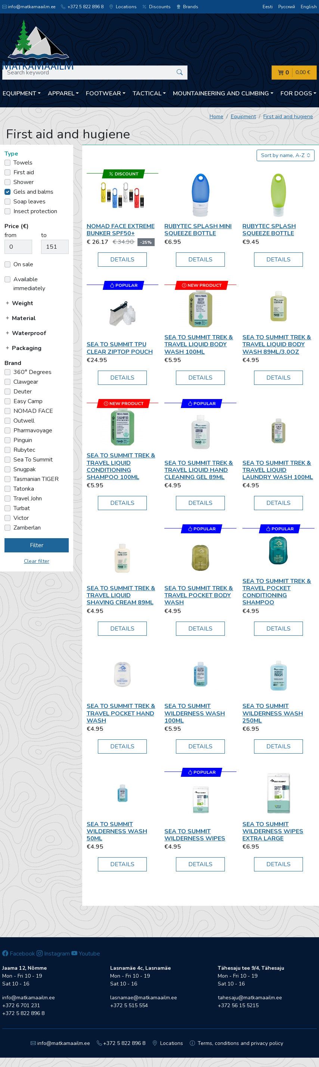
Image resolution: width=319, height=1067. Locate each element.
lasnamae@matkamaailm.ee (143, 997)
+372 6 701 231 (21, 1005)
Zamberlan (27, 528)
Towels (22, 163)
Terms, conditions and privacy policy (237, 1043)
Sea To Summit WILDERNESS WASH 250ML (272, 713)
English (309, 7)
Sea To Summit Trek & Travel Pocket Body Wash (198, 595)
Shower (23, 182)
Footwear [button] (103, 93)
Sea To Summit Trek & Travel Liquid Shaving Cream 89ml (121, 595)
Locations (123, 7)
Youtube (85, 954)
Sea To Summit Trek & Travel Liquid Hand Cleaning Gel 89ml (198, 470)
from (10, 235)
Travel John (27, 498)
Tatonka (23, 489)
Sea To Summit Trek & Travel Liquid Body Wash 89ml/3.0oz (276, 344)
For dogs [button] (296, 93)
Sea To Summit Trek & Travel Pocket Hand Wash (121, 713)
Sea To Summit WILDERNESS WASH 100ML (194, 713)
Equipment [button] (19, 93)
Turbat (21, 508)
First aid (23, 172)
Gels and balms (33, 192)
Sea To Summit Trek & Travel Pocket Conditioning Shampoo (276, 592)
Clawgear (25, 382)
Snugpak (24, 469)
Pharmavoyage (32, 430)
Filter (36, 545)
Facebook (18, 954)
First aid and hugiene (288, 116)
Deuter (22, 391)
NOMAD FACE (33, 411)
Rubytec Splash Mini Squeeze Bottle (198, 229)
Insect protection (35, 211)
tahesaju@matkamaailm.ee (250, 997)
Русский (286, 7)
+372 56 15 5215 (238, 1005)
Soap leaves (29, 201)
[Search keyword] (95, 72)
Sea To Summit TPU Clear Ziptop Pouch (120, 348)
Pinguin (22, 440)
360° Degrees (32, 372)
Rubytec (24, 450)
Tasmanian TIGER (36, 479)
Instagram (53, 954)
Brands (187, 7)
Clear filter (36, 561)
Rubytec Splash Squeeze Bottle (269, 229)
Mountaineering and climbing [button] (221, 93)
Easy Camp (28, 401)
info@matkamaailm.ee (28, 7)
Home (216, 116)
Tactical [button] (147, 93)
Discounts (156, 7)
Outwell (23, 421)
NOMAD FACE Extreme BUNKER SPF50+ (121, 229)
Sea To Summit (33, 460)
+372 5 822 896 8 (82, 7)
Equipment (243, 116)
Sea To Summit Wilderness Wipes (194, 835)
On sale (23, 264)
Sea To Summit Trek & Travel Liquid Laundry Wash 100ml (277, 470)
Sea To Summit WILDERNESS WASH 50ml (117, 831)
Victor (21, 518)
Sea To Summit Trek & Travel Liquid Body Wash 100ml (198, 344)
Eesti (268, 7)
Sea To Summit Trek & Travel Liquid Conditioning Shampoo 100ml (121, 466)
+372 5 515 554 (129, 1005)
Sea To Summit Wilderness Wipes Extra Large (272, 831)
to (44, 235)
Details (122, 259)
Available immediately (29, 283)
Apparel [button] (61, 93)
